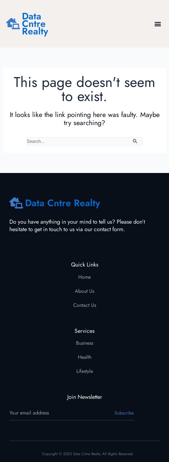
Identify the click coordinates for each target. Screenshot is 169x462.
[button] (157, 24)
